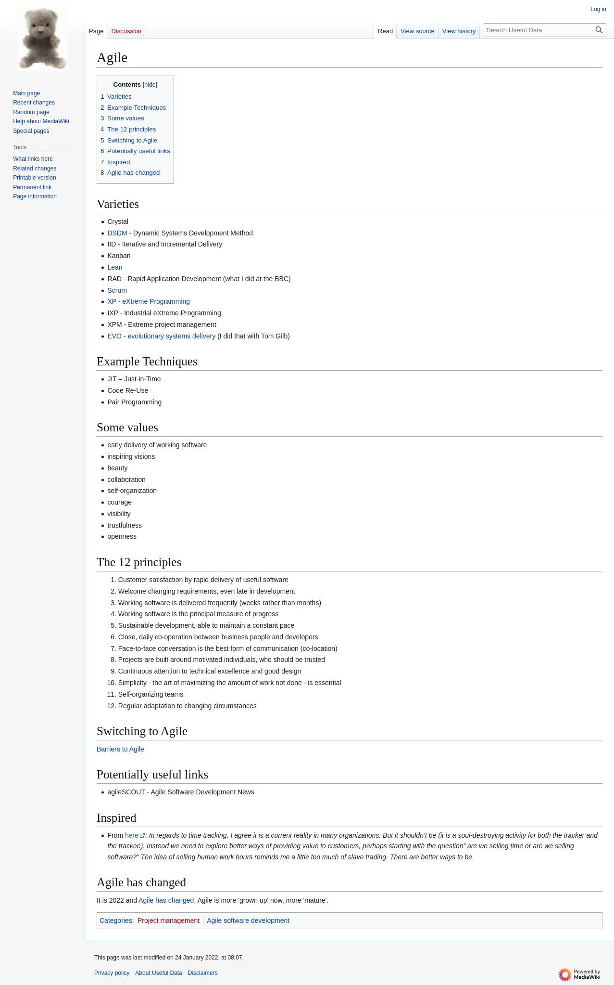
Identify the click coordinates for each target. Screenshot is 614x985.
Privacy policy (111, 973)
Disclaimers (203, 973)
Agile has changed (166, 900)
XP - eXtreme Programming (148, 301)
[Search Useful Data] (545, 30)
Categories (116, 920)
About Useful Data (158, 973)
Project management (169, 920)
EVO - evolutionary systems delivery (161, 336)
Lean (114, 267)
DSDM (117, 233)
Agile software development (248, 920)
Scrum (116, 290)
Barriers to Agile (120, 749)
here (131, 835)
